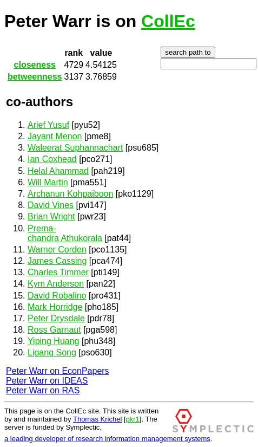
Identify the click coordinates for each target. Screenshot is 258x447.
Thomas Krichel (97, 419)
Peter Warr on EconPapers (57, 370)
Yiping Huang (53, 341)
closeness (35, 64)
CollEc (168, 21)
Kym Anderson (56, 283)
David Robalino (57, 295)
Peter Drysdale (56, 318)
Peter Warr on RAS (43, 390)
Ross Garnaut (54, 329)
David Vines (51, 205)
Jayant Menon (55, 136)
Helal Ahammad (58, 171)
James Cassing (57, 260)
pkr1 (133, 419)
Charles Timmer (58, 272)
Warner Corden (57, 249)
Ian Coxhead (52, 159)
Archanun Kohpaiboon (70, 193)
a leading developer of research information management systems (107, 439)
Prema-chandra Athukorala (65, 233)
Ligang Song (52, 352)
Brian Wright (51, 216)
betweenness (35, 76)
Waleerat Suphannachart (75, 147)
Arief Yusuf (48, 124)
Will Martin (48, 182)
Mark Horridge (55, 307)
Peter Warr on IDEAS (47, 380)
